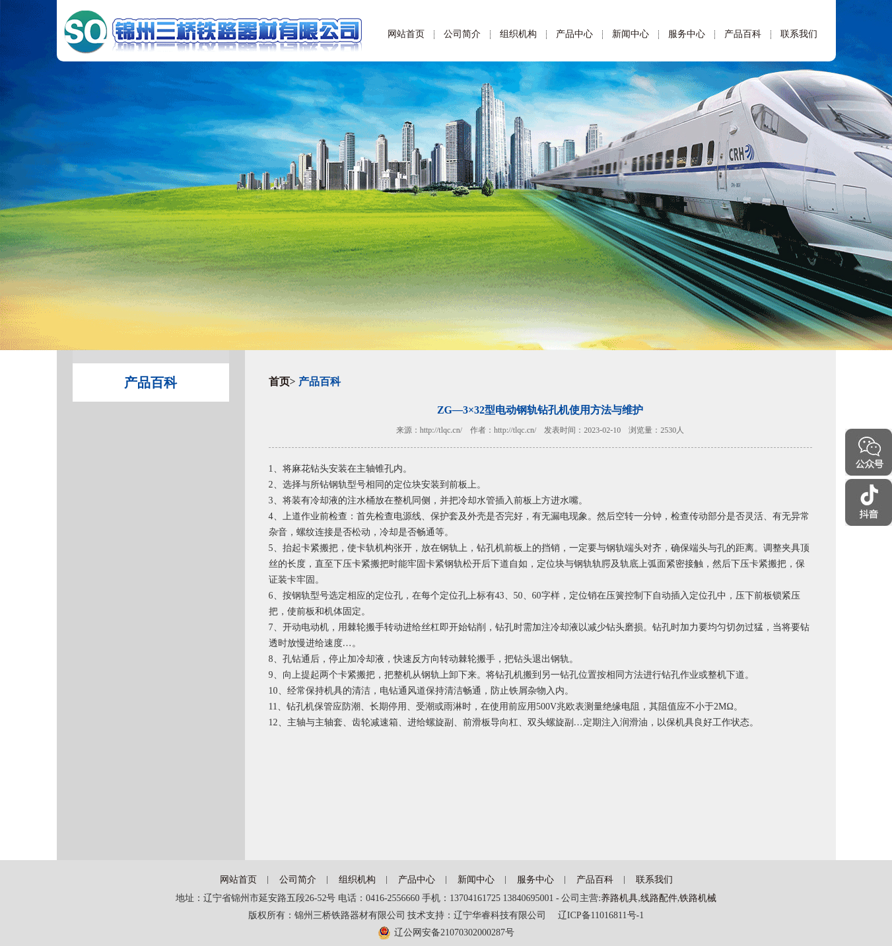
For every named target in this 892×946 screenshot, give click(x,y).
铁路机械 (697, 898)
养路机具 (619, 898)
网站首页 (406, 34)
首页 (279, 381)
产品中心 (574, 34)
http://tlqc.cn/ (441, 430)
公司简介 (462, 34)
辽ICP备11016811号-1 (596, 915)
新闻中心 (630, 34)
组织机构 (518, 34)
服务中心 (686, 34)
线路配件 (658, 898)
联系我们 (798, 34)
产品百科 (742, 34)
